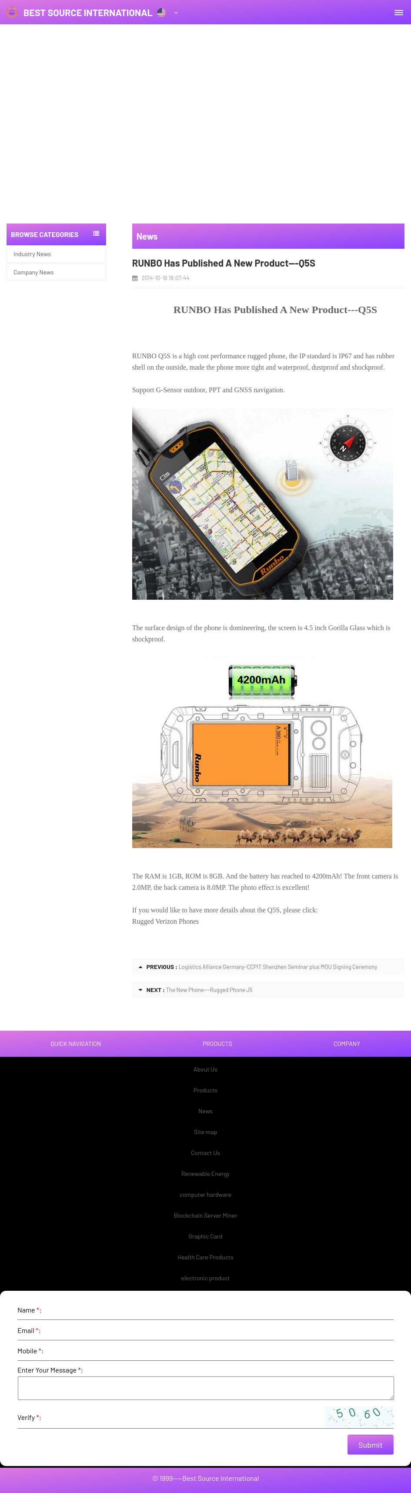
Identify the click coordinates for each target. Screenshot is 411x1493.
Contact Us (205, 1152)
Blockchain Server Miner (205, 1215)
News (205, 1111)
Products (205, 1090)
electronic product (205, 1278)
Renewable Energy (205, 1173)
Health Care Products (205, 1257)
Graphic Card (206, 1236)
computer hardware (205, 1194)
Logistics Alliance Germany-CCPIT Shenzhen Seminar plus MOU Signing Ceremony (278, 966)
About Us (205, 1069)
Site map (205, 1132)
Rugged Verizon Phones (165, 921)
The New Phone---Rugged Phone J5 (209, 989)
